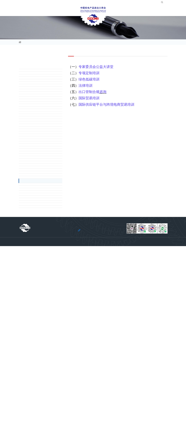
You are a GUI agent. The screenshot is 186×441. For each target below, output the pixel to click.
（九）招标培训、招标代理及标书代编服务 (42, 225)
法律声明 (76, 431)
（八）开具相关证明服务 (34, 219)
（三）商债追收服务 (32, 247)
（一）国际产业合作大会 (34, 131)
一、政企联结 (29, 75)
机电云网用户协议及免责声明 (112, 431)
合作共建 (114, 10)
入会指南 (136, 3)
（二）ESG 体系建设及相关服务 (37, 376)
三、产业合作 (29, 125)
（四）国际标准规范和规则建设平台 (39, 147)
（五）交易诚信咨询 (32, 258)
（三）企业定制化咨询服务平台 (37, 142)
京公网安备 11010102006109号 (124, 435)
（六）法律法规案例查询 (34, 264)
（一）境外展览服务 (32, 302)
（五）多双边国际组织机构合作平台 (39, 153)
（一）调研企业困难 (32, 81)
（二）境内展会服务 (32, 308)
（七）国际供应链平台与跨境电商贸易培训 (42, 360)
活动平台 (56, 10)
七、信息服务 (29, 275)
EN (164, 3)
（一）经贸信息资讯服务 (34, 280)
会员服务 (72, 10)
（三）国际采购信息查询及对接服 (38, 114)
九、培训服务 (29, 320)
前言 (25, 70)
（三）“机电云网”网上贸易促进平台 (39, 313)
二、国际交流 (29, 97)
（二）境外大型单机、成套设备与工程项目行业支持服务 (42, 186)
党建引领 (162, 10)
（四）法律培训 (30, 343)
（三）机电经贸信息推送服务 (36, 291)
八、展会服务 (29, 297)
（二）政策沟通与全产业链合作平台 (39, 136)
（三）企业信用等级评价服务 (36, 192)
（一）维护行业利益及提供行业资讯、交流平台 (42, 180)
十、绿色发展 (29, 365)
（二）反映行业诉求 (32, 86)
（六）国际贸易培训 (32, 354)
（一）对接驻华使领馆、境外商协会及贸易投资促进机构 (42, 103)
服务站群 (130, 10)
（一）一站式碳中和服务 (34, 371)
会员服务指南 (46, 42)
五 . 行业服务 (29, 175)
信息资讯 (24, 10)
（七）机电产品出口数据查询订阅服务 (40, 214)
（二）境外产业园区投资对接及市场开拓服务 (42, 169)
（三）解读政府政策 (32, 92)
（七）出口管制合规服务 (34, 269)
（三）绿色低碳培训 (32, 338)
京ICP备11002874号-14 (101, 435)
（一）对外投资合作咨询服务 (36, 164)
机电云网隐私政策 (90, 431)
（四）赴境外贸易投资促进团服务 (38, 120)
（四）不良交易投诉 (32, 252)
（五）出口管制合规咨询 (34, 349)
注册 (153, 3)
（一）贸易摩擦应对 (32, 236)
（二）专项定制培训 (32, 332)
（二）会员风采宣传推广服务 (36, 286)
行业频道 (40, 10)
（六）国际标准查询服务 (34, 208)
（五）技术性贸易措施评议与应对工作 (40, 203)
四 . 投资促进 (29, 158)
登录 (146, 3)
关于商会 (146, 10)
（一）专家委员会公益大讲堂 (36, 327)
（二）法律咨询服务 (32, 241)
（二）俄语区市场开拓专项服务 (37, 108)
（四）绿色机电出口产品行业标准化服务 (41, 197)
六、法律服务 (29, 230)
